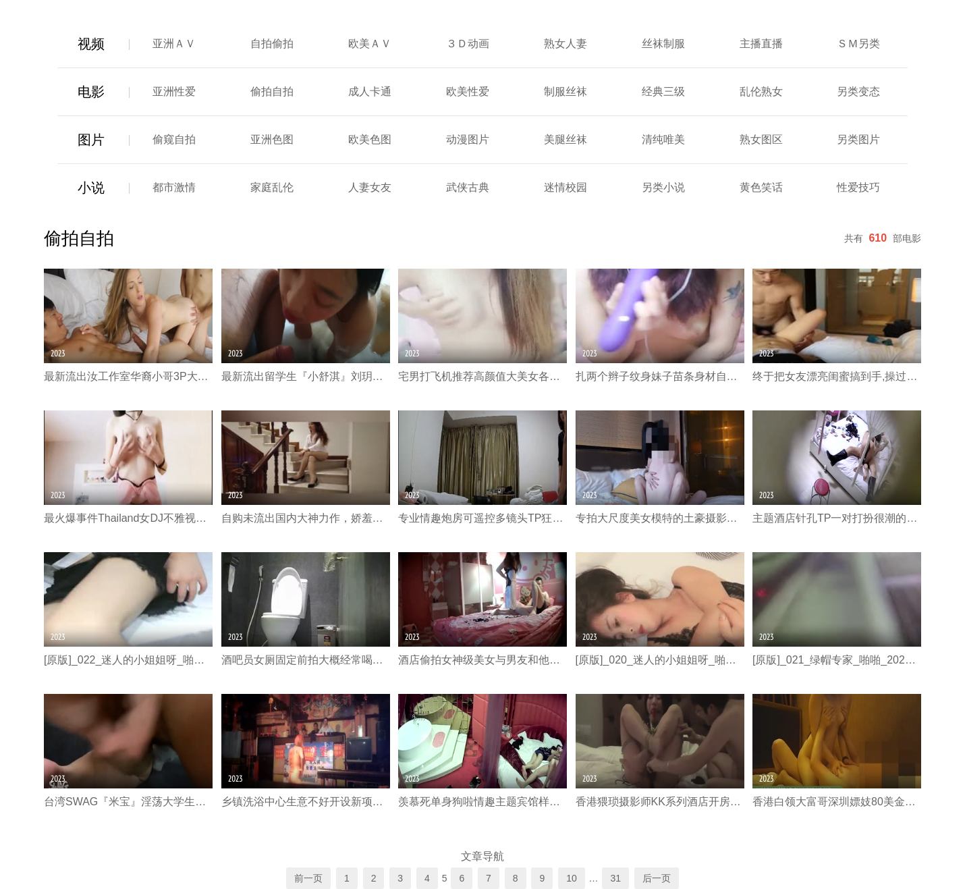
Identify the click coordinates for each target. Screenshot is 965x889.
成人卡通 (369, 91)
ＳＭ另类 (858, 43)
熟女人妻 (565, 43)
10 (571, 878)
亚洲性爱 (174, 91)
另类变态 (858, 91)
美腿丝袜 (565, 139)
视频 (91, 43)
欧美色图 (369, 139)
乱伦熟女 (761, 91)
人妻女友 (369, 187)
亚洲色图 (272, 139)
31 (615, 878)
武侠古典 (467, 187)
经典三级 (663, 91)
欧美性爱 (467, 91)
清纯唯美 (663, 139)
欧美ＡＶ (369, 43)
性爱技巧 (858, 187)
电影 (91, 91)
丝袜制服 (663, 43)
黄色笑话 (761, 187)
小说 (91, 187)
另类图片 (858, 139)
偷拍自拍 (272, 91)
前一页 (308, 878)
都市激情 (174, 187)
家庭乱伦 (272, 187)
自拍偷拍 (272, 43)
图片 (91, 139)
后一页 (656, 878)
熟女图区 (761, 139)
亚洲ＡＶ (174, 43)
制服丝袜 (565, 91)
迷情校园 (565, 187)
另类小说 (663, 187)
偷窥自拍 (174, 139)
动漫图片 (467, 139)
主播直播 (761, 43)
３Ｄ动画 (467, 43)
